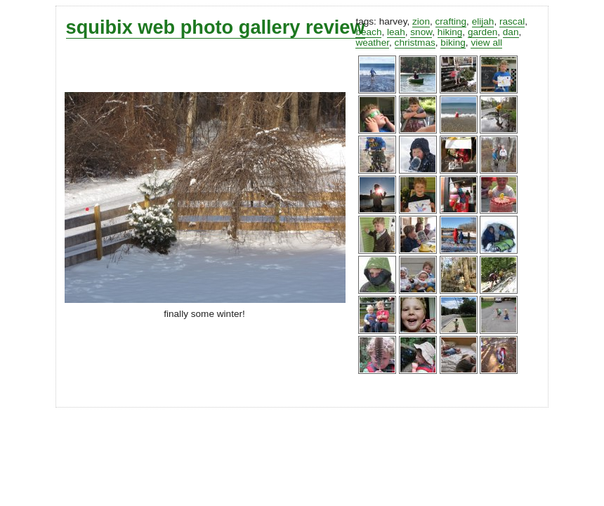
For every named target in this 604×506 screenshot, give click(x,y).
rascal (512, 21)
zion (421, 21)
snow (421, 32)
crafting (451, 21)
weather (372, 42)
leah (396, 32)
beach (368, 32)
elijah (483, 21)
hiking (450, 32)
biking (453, 42)
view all (486, 42)
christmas (415, 42)
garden (482, 32)
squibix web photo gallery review (215, 27)
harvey (393, 21)
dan (511, 32)
